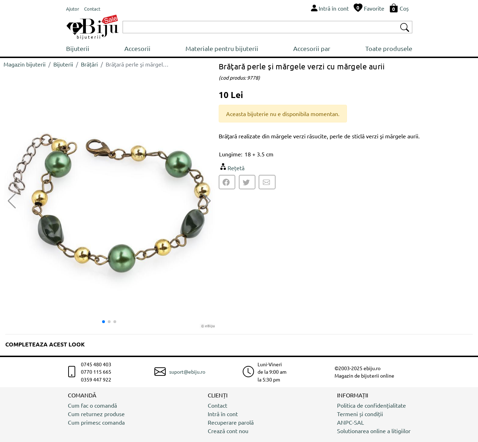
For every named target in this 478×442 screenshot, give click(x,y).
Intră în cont (223, 413)
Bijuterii (77, 48)
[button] (207, 201)
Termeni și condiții (360, 413)
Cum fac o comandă (92, 405)
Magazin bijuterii (25, 64)
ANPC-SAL (350, 422)
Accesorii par (311, 48)
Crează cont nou (228, 430)
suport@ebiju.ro (187, 371)
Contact (217, 405)
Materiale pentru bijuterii (221, 48)
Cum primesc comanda (96, 422)
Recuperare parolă (231, 422)
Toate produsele (388, 48)
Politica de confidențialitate (371, 405)
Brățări (89, 64)
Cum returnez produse (96, 413)
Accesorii (137, 48)
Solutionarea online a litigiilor (374, 430)
